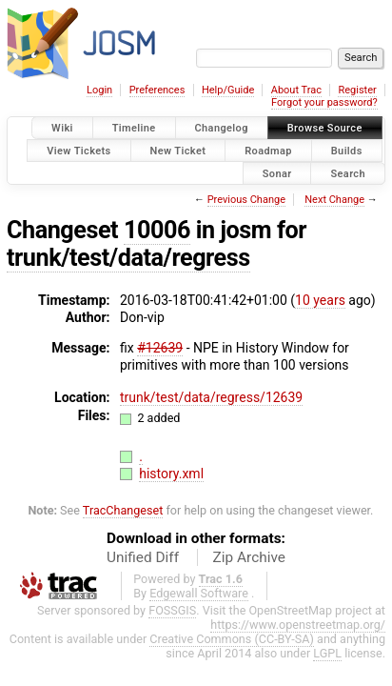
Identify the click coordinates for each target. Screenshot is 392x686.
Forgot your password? (324, 102)
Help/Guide (228, 90)
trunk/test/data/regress (128, 258)
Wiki (62, 128)
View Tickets (78, 150)
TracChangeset (123, 510)
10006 (157, 230)
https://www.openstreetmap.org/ (297, 624)
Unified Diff (143, 557)
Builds (347, 150)
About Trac (296, 90)
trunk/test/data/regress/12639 (211, 397)
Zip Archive (249, 557)
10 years (320, 300)
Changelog (221, 128)
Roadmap (268, 150)
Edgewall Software (198, 593)
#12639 (160, 347)
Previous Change (246, 199)
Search (347, 173)
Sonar (277, 173)
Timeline (134, 128)
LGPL (327, 653)
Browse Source (325, 128)
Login (99, 90)
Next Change (334, 199)
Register (357, 90)
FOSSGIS (172, 610)
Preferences (157, 90)
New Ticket (178, 150)
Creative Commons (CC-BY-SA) (231, 639)
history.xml (171, 473)
